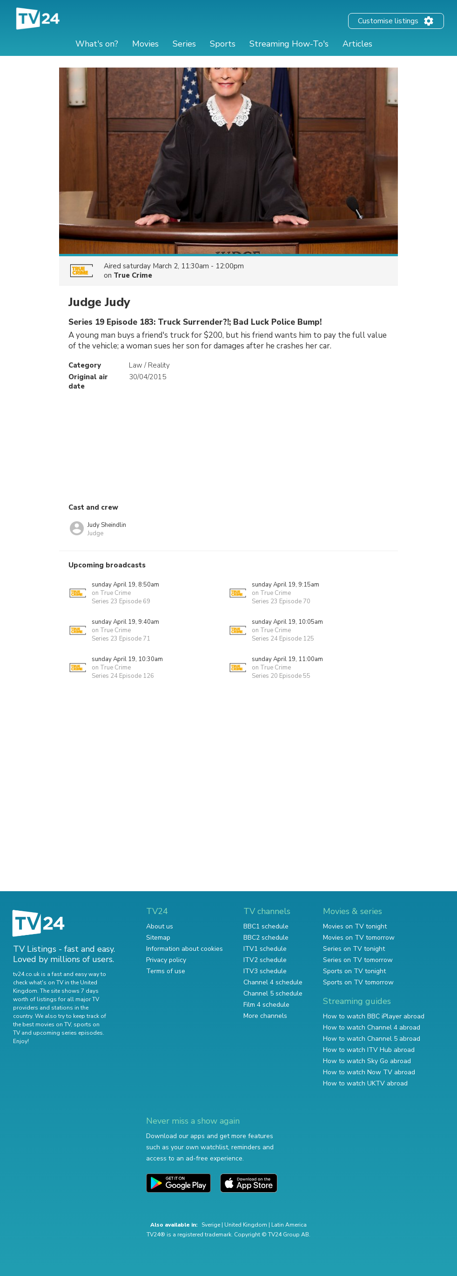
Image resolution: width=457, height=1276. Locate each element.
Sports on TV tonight (354, 971)
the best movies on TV (42, 1024)
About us (159, 926)
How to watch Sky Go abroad (367, 1061)
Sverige (211, 1224)
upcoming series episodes (68, 1033)
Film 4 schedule (266, 1004)
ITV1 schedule (265, 948)
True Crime (133, 275)
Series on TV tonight (354, 948)
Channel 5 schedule (272, 993)
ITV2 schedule (265, 959)
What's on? (96, 43)
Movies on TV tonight (355, 926)
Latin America (289, 1224)
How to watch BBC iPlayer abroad (373, 1016)
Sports (222, 43)
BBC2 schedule (266, 937)
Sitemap (158, 937)
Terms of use (165, 971)
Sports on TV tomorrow (358, 982)
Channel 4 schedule (272, 982)
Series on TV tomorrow (358, 959)
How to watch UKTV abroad (365, 1083)
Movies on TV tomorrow (359, 937)
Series (184, 43)
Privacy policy (166, 959)
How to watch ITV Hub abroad (369, 1049)
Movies (145, 43)
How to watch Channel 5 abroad (371, 1038)
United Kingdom (245, 1224)
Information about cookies (184, 948)
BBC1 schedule (266, 926)
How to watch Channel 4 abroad (371, 1027)
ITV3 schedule (265, 971)
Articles (357, 43)
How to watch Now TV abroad (369, 1072)
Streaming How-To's (289, 43)
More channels (265, 1015)
